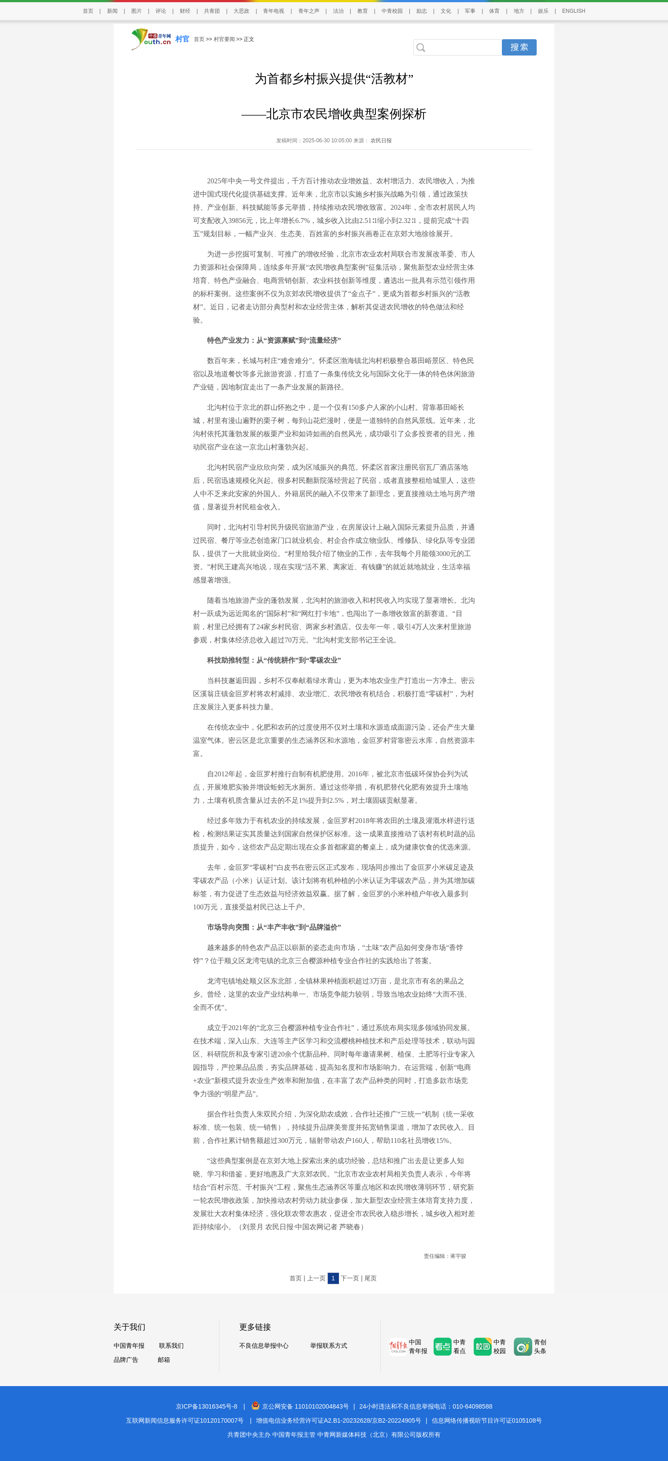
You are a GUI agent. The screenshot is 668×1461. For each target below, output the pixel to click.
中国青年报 (129, 1345)
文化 (446, 11)
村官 (182, 39)
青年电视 (273, 11)
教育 (362, 11)
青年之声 (308, 11)
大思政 (241, 11)
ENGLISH (574, 11)
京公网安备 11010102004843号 (300, 1406)
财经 (185, 11)
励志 (421, 11)
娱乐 (543, 11)
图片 (136, 11)
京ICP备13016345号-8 (207, 1406)
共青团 (212, 11)
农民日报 (380, 140)
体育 (494, 11)
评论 (161, 11)
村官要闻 (224, 39)
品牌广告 (126, 1359)
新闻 (112, 11)
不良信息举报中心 (264, 1345)
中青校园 (392, 11)
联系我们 (171, 1345)
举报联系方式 (328, 1345)
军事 (470, 11)
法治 (338, 11)
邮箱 (164, 1359)
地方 (519, 11)
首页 (88, 11)
